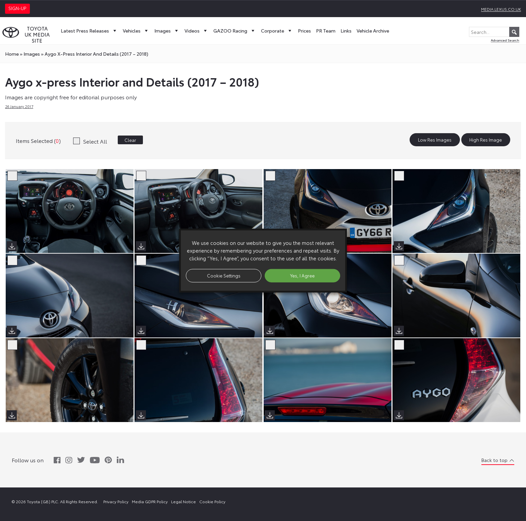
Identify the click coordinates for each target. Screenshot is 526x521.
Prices (304, 30)
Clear (130, 140)
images (31, 53)
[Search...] (494, 32)
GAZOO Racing (234, 30)
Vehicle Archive (373, 30)
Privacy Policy (115, 501)
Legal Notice (183, 501)
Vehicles (136, 30)
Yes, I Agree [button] (302, 275)
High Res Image (485, 140)
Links (346, 30)
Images (166, 30)
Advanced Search (505, 40)
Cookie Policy (212, 501)
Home (12, 53)
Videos (196, 30)
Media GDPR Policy (150, 501)
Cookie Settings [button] (224, 275)
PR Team (325, 30)
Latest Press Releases (89, 30)
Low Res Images (435, 140)
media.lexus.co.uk (501, 9)
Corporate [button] (277, 30)
